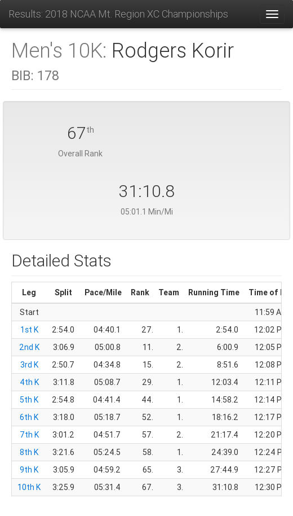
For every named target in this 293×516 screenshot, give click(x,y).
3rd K (29, 365)
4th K (29, 382)
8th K (29, 452)
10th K (29, 487)
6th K (29, 417)
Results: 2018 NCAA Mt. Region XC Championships (118, 13)
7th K (29, 435)
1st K (29, 330)
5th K (29, 400)
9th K (29, 470)
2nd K (29, 347)
